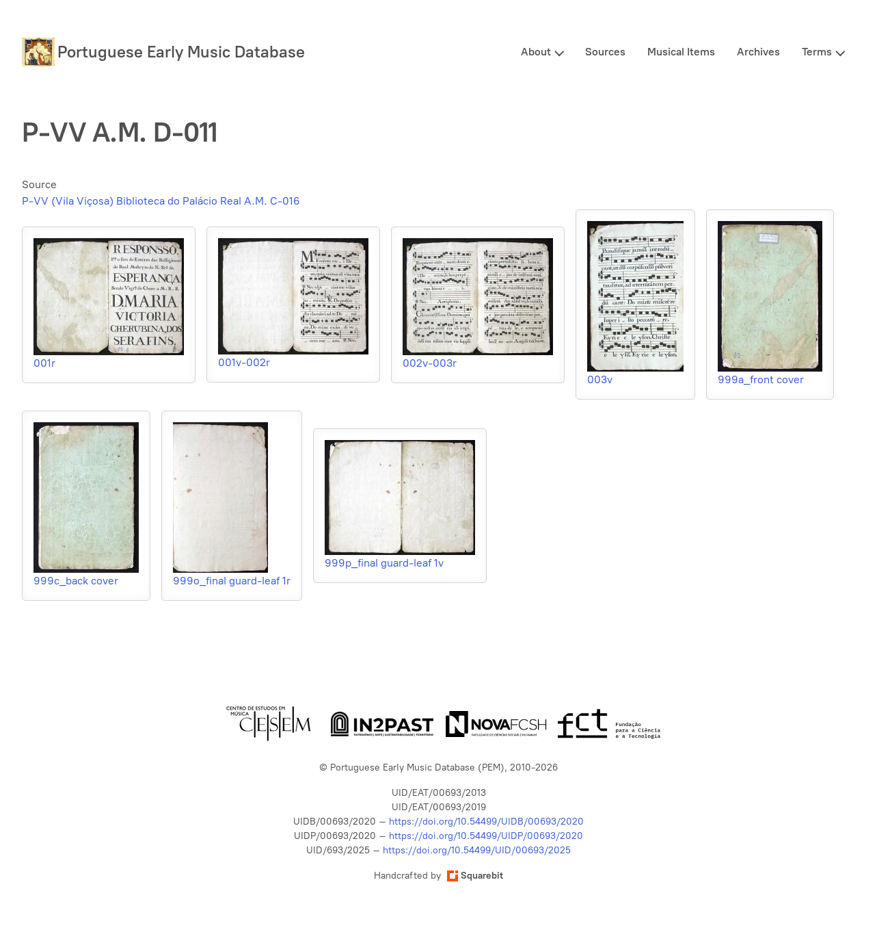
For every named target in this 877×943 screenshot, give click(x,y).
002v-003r (430, 363)
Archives (758, 51)
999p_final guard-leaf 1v (384, 562)
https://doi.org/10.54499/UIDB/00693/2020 (486, 821)
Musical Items (681, 51)
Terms (817, 51)
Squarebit (475, 875)
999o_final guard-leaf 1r (232, 580)
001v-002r (244, 362)
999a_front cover (761, 379)
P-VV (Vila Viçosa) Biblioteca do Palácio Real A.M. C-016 (161, 200)
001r (44, 363)
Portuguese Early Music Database (181, 52)
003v (599, 379)
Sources (605, 51)
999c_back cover (75, 580)
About (536, 51)
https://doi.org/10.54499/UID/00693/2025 (477, 850)
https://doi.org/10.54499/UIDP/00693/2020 (486, 836)
